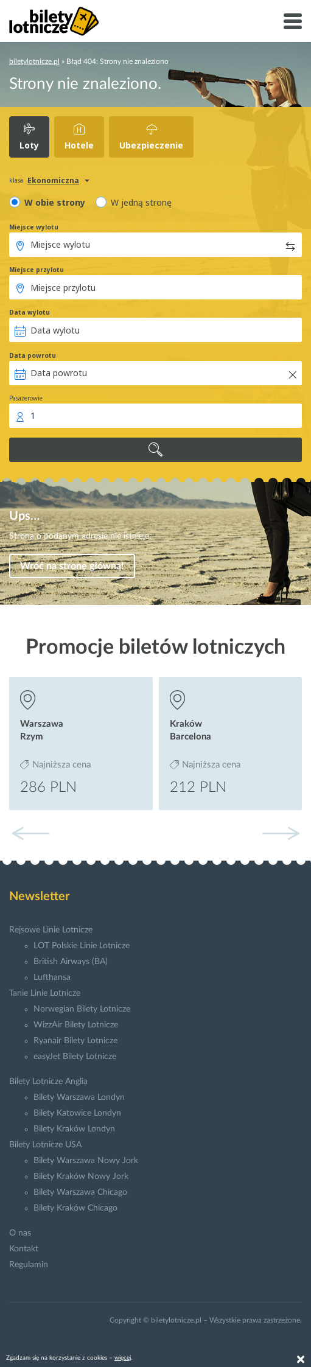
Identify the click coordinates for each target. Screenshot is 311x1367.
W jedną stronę (141, 202)
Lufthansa (52, 977)
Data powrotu (32, 355)
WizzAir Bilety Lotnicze (75, 1025)
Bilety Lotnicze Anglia (48, 1081)
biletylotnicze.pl (34, 61)
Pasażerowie (26, 398)
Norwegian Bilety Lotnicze (81, 1009)
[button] (280, 833)
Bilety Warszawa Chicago (80, 1192)
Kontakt (23, 1249)
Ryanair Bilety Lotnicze (75, 1041)
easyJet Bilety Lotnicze (74, 1056)
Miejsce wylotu (33, 227)
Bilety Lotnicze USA (45, 1145)
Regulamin (28, 1264)
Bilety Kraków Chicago (75, 1208)
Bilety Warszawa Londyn (79, 1097)
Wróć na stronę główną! (72, 566)
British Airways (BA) (70, 961)
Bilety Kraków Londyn (74, 1129)
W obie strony (54, 202)
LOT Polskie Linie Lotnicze (81, 946)
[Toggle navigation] (293, 21)
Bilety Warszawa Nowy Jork (85, 1160)
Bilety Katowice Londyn (77, 1113)
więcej (122, 1358)
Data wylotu (29, 312)
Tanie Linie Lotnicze (44, 993)
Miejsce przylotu (36, 269)
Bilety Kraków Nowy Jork (80, 1176)
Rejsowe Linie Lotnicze (51, 930)
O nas (20, 1233)
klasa (16, 180)
